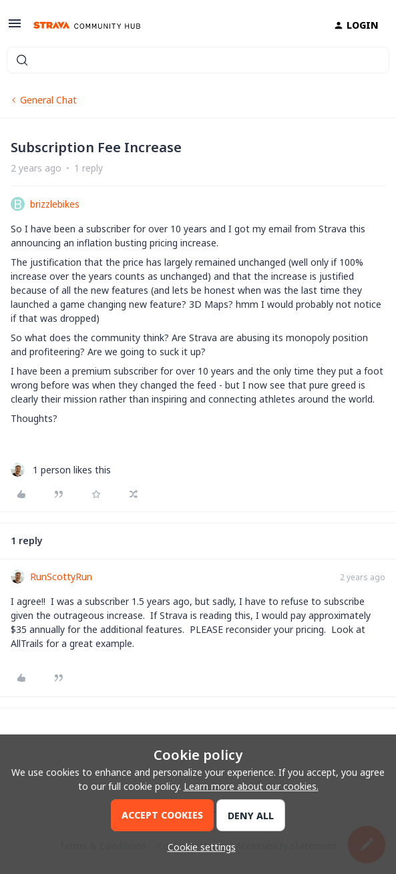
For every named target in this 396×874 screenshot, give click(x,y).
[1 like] (61, 470)
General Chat (48, 99)
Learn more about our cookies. (251, 786)
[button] (15, 27)
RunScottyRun (61, 576)
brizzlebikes (54, 204)
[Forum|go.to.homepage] (86, 25)
